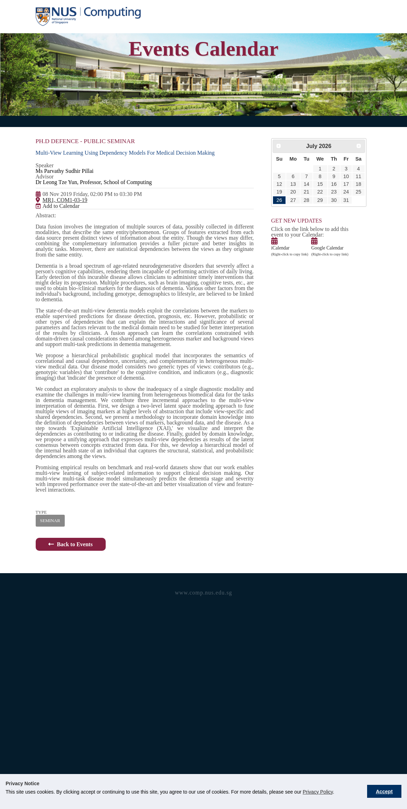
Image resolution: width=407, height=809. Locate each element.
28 (302, 215)
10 (336, 181)
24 (336, 203)
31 (336, 215)
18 (347, 192)
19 (278, 203)
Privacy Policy (318, 792)
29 (313, 215)
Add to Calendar (61, 235)
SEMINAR (49, 708)
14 (302, 192)
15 (313, 192)
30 (325, 215)
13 (290, 192)
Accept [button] (384, 791)
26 (278, 215)
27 (290, 215)
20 (290, 203)
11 (347, 181)
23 (325, 203)
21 (302, 203)
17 (336, 192)
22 (313, 203)
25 (347, 203)
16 (325, 192)
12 (278, 192)
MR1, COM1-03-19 (63, 221)
